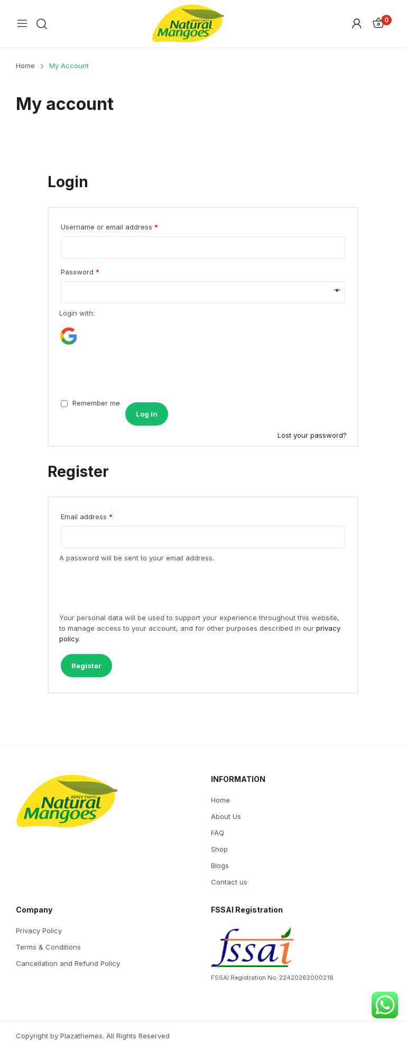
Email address (87, 516)
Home (220, 800)
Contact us (229, 882)
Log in (147, 414)
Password (80, 272)
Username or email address (109, 227)
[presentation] (131, 371)
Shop (219, 849)
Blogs (220, 865)
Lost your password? (312, 435)
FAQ (217, 832)
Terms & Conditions (48, 947)
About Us (226, 816)
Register (86, 665)
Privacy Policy (39, 930)
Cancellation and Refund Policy (68, 963)
